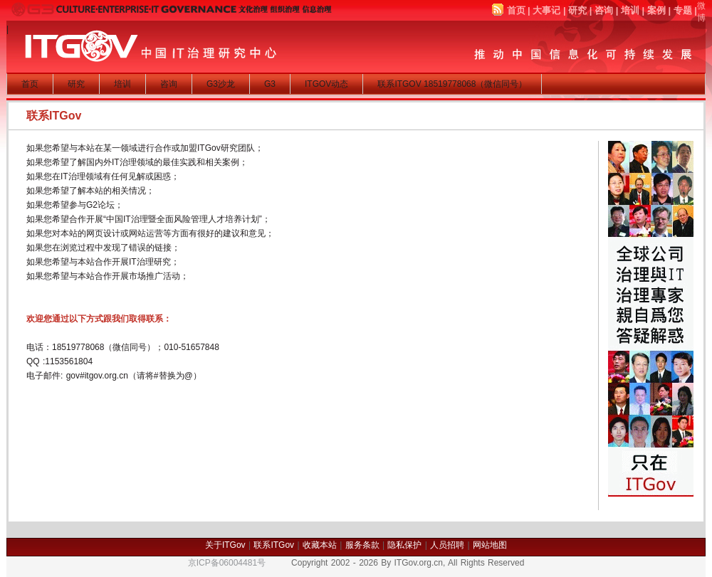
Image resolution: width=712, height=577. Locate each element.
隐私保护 (404, 545)
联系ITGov (273, 545)
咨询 (604, 10)
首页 (516, 10)
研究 (577, 10)
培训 (630, 10)
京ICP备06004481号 (227, 563)
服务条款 (362, 545)
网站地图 (490, 545)
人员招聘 (447, 545)
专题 (683, 10)
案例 (656, 10)
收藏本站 (320, 545)
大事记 (546, 10)
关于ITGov (225, 545)
